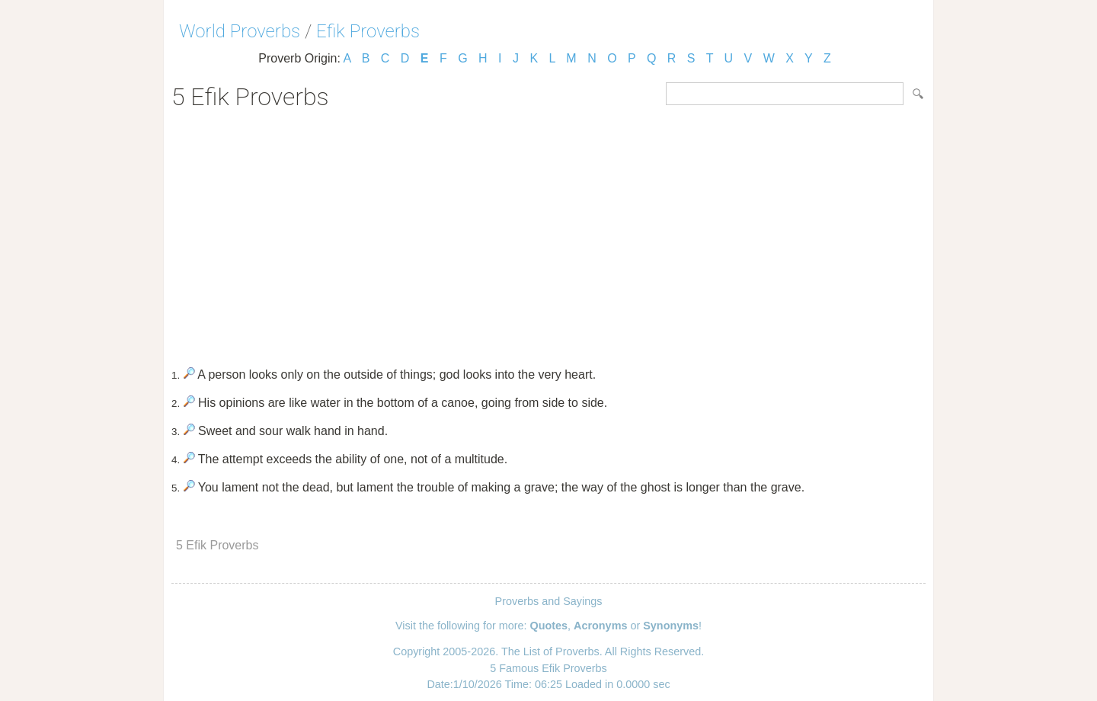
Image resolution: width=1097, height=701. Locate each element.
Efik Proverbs (368, 31)
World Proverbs (239, 31)
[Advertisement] (548, 233)
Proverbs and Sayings (549, 601)
